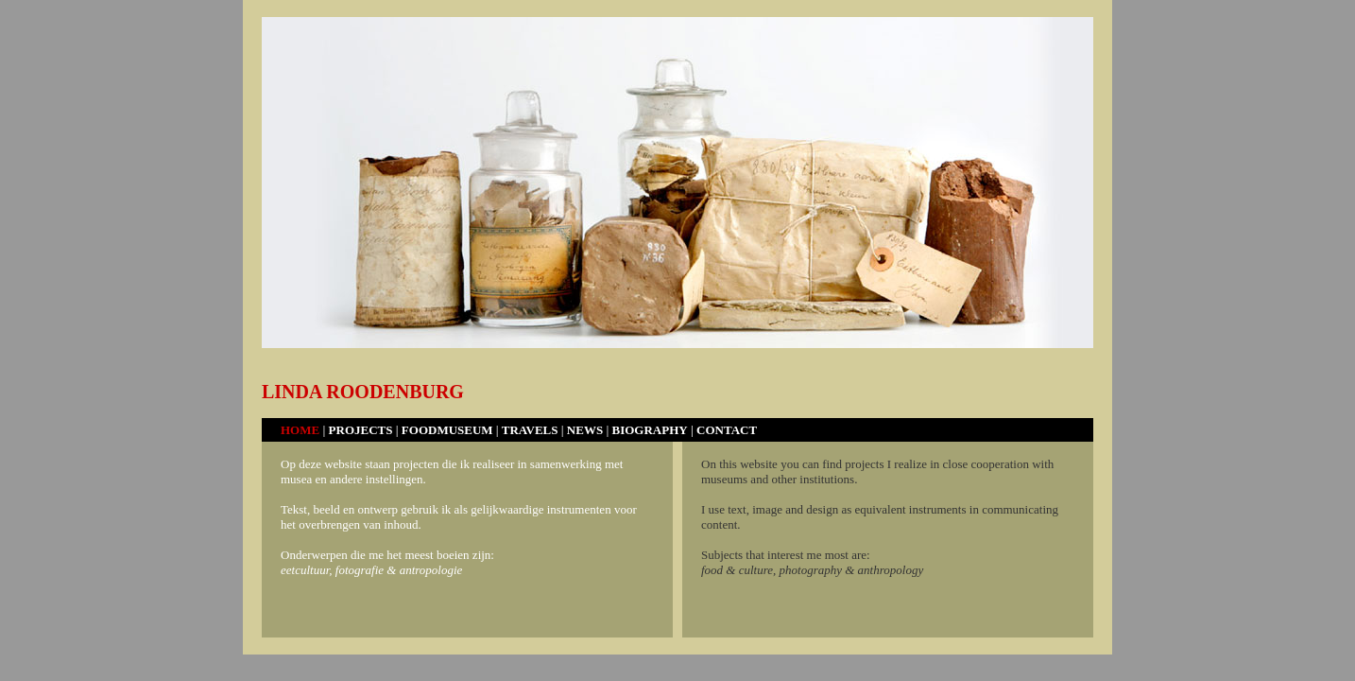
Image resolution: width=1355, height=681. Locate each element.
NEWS (585, 430)
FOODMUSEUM (447, 430)
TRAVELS (530, 430)
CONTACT (726, 430)
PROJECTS (362, 430)
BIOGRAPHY (650, 430)
